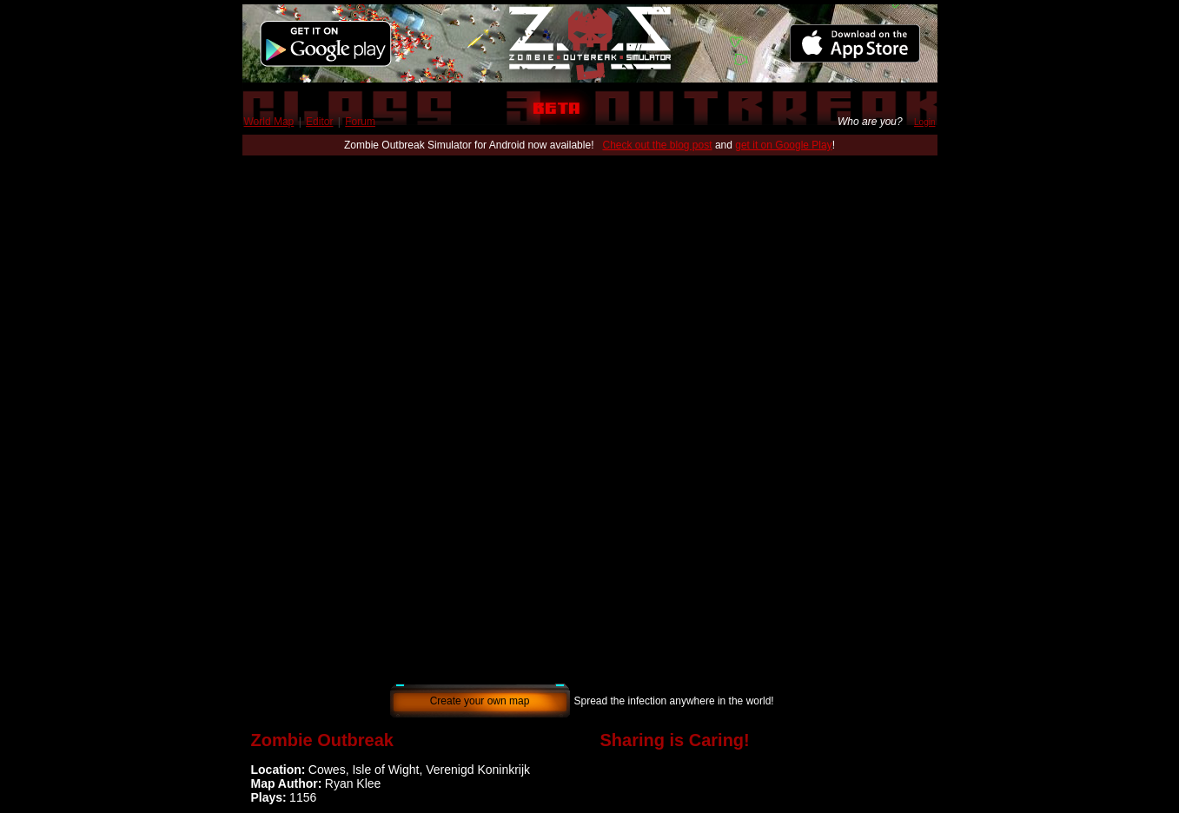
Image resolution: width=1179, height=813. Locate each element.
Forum (360, 122)
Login (924, 122)
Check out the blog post (657, 145)
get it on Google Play (783, 145)
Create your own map (480, 701)
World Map (269, 122)
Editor (319, 122)
